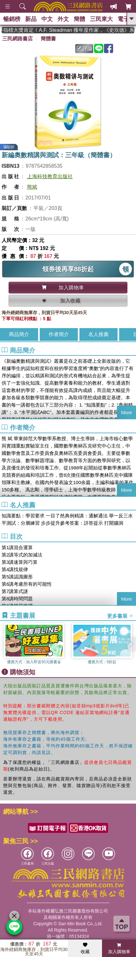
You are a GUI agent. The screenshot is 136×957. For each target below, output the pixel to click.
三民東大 (101, 19)
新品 (31, 19)
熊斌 (32, 187)
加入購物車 (119, 948)
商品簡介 (19, 334)
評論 (84, 48)
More (126, 412)
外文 (63, 19)
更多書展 (120, 615)
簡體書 (48, 38)
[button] (131, 644)
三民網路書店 (17, 38)
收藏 (85, 948)
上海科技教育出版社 (50, 176)
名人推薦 (98, 334)
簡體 (79, 19)
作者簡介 (59, 334)
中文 (47, 19)
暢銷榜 (11, 19)
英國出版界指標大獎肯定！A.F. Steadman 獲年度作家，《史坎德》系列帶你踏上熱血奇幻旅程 (68, 30)
